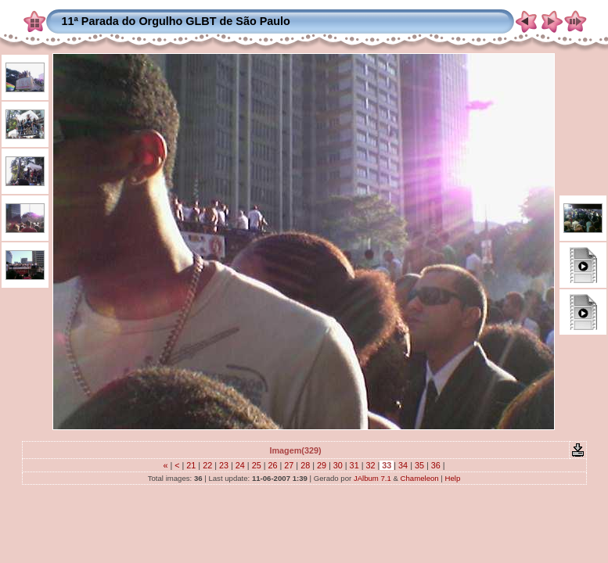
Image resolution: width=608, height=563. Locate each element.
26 (272, 465)
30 (338, 465)
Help (453, 478)
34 (403, 465)
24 (240, 465)
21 (191, 465)
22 (207, 465)
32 (370, 465)
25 (257, 465)
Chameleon (420, 478)
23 (224, 465)
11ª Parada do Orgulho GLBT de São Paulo (176, 21)
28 (305, 465)
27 (289, 465)
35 (419, 465)
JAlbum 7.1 (372, 478)
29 (322, 465)
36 (436, 465)
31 (354, 465)
